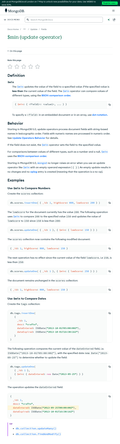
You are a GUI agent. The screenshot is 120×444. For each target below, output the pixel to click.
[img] (9, 51)
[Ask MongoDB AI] (109, 20)
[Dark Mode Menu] (114, 20)
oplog (33, 170)
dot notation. (100, 113)
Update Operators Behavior (28, 136)
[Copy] (109, 103)
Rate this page (14, 46)
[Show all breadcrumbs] (24, 29)
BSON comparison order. (56, 94)
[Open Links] (113, 10)
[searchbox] (64, 20)
